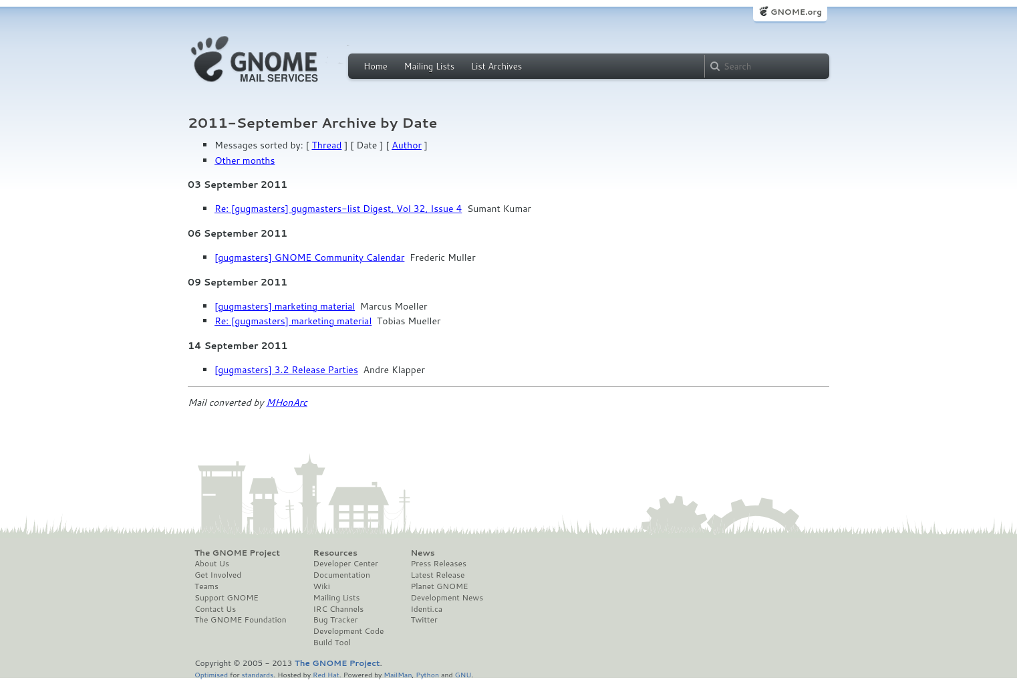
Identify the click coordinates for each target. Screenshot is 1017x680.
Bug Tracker (335, 619)
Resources (335, 553)
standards (257, 674)
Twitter (423, 619)
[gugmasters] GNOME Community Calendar (309, 257)
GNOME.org (796, 11)
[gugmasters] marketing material (284, 306)
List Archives (496, 66)
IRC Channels (338, 609)
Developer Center (345, 563)
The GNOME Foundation (240, 619)
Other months (244, 160)
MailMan (398, 674)
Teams (206, 586)
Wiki (321, 586)
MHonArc (286, 402)
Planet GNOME (439, 586)
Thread (327, 145)
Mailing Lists (429, 66)
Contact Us (215, 609)
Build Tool (332, 642)
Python (427, 674)
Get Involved (217, 575)
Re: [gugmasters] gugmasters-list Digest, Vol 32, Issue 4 (338, 208)
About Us (211, 563)
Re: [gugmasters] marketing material (293, 321)
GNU (463, 674)
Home (376, 66)
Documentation (341, 575)
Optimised (211, 674)
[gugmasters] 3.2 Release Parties (286, 369)
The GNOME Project (237, 553)
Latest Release (437, 575)
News (422, 553)
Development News (446, 597)
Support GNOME (226, 597)
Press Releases (438, 563)
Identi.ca (426, 609)
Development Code (348, 631)
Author (407, 145)
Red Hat (326, 674)
